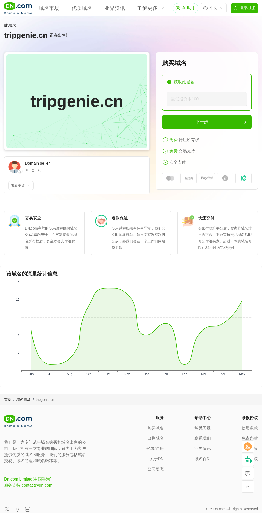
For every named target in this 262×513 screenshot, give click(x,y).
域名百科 (202, 459)
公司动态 (155, 469)
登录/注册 (155, 448)
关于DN (157, 459)
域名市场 (49, 8)
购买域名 (155, 428)
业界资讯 (114, 8)
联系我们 (202, 438)
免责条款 (250, 438)
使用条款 (250, 428)
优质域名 (82, 8)
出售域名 (155, 438)
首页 (7, 399)
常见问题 (202, 428)
